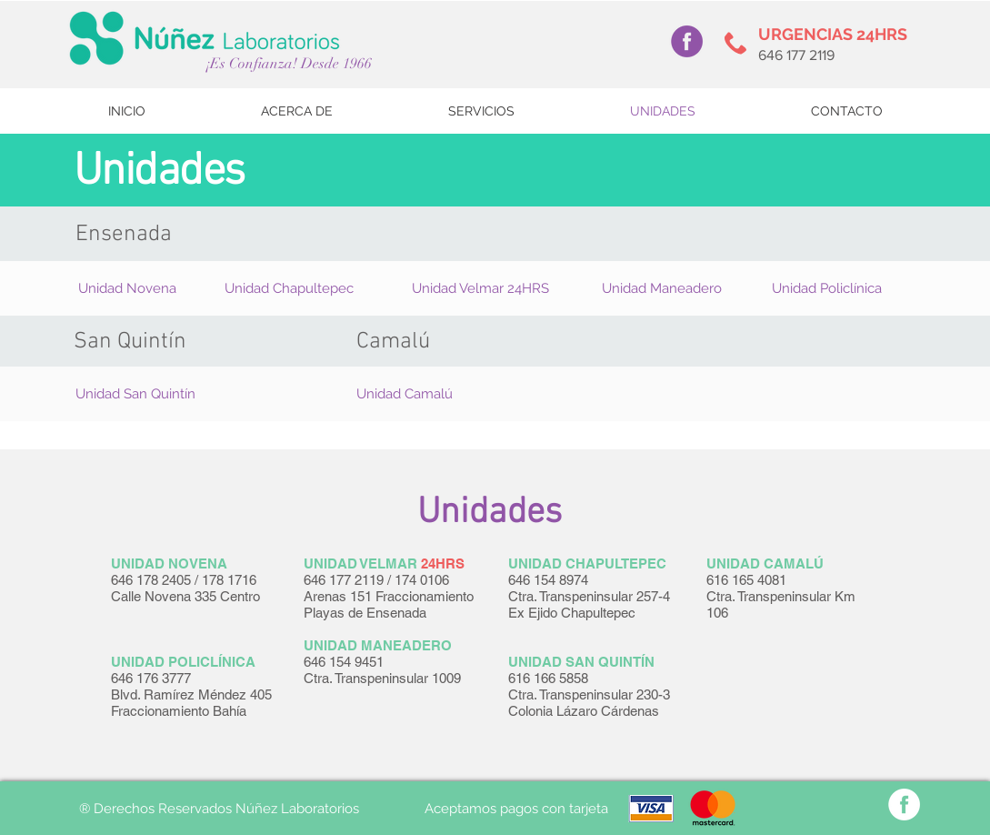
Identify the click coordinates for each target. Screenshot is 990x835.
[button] (127, 288)
